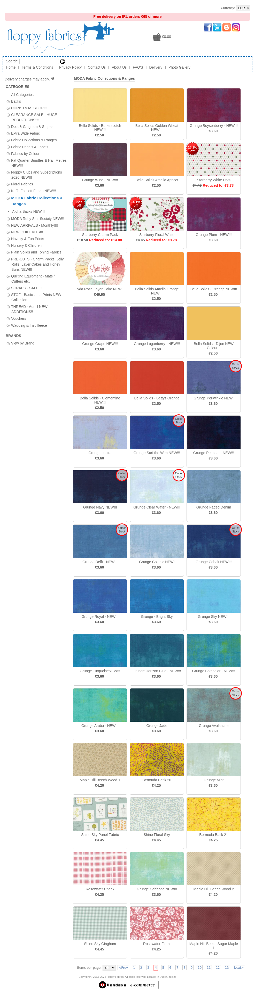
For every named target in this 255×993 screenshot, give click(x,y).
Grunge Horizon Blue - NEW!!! (157, 671)
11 (209, 968)
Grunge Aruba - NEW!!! (100, 726)
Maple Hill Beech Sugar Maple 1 (213, 946)
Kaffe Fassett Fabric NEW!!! (33, 191)
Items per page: (89, 968)
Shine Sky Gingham (100, 944)
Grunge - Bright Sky (157, 616)
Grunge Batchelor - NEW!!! (213, 671)
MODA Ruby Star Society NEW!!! (37, 211)
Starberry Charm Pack (100, 235)
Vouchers (18, 311)
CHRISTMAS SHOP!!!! (29, 108)
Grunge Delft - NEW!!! (100, 562)
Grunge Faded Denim (213, 507)
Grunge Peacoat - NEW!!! (213, 453)
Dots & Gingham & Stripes (32, 127)
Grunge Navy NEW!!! (100, 507)
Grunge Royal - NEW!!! (99, 616)
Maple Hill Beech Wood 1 (100, 780)
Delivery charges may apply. (30, 79)
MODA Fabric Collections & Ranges (104, 78)
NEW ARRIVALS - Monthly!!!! (34, 218)
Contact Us (97, 67)
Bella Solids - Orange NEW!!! (213, 289)
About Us (119, 67)
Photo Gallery (179, 67)
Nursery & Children (26, 238)
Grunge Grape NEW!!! (100, 344)
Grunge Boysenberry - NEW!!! (214, 126)
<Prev (123, 968)
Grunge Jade (156, 726)
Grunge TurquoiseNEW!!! (100, 671)
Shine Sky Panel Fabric (100, 835)
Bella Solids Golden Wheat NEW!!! (157, 128)
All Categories (22, 94)
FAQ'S (138, 67)
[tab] (8, 101)
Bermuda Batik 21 (213, 835)
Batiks (16, 101)
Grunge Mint (213, 780)
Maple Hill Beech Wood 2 (214, 889)
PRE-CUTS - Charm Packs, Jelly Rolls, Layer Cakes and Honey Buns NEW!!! (37, 256)
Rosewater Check (100, 889)
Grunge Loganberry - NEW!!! (157, 344)
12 (218, 968)
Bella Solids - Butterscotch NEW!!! (100, 128)
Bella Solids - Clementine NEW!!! (100, 400)
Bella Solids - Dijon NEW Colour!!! (214, 346)
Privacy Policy (70, 67)
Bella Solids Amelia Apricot (156, 180)
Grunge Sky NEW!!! (213, 616)
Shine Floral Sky (157, 835)
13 (227, 968)
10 (200, 968)
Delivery (156, 67)
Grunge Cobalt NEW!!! (213, 562)
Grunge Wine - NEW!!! (100, 180)
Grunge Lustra (100, 453)
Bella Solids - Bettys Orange (156, 398)
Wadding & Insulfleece (29, 318)
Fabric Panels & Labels (29, 147)
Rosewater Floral (157, 944)
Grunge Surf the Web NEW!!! (157, 453)
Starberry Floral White (156, 235)
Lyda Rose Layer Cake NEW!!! (100, 289)
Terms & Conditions (37, 67)
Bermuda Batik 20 (156, 780)
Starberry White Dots (213, 180)
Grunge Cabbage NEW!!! (157, 889)
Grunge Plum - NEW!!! (213, 235)
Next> (239, 968)
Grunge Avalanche (214, 726)
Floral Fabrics (22, 184)
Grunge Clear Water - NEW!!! (156, 507)
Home (11, 67)
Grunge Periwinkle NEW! (214, 398)
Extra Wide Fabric (25, 133)
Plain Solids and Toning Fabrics (36, 245)
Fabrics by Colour (25, 153)
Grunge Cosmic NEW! (157, 562)
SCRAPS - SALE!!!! (26, 280)
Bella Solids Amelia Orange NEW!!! (157, 291)
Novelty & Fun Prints (27, 231)
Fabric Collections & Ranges (34, 140)
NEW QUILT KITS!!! (27, 225)
